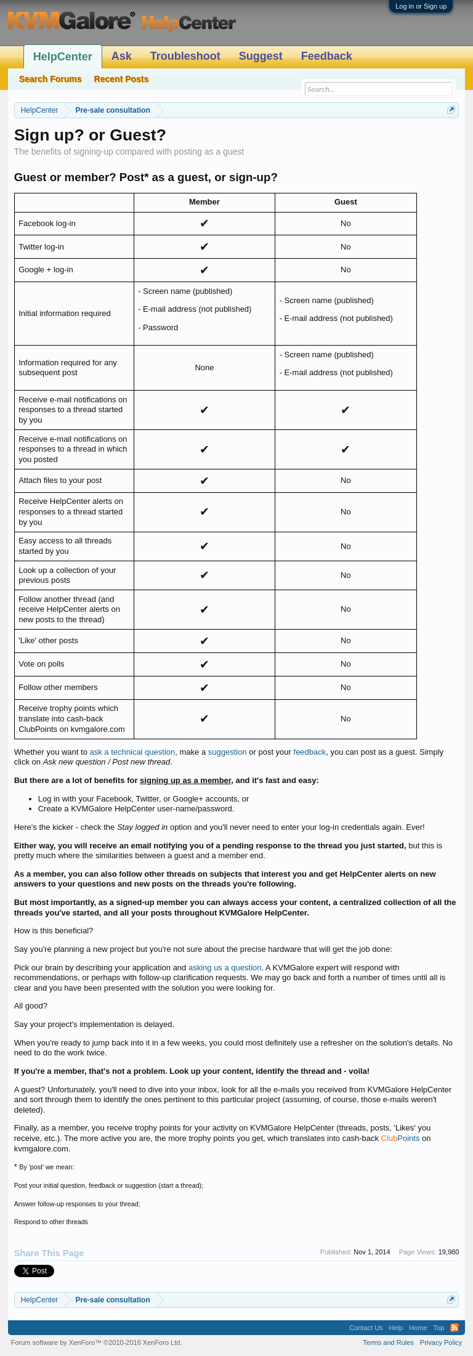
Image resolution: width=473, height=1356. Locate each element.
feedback (310, 752)
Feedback (326, 56)
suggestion (227, 752)
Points (400, 1138)
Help (396, 1327)
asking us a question (225, 967)
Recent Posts (121, 79)
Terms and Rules (388, 1342)
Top (439, 1327)
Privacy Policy (441, 1342)
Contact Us (365, 1327)
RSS (454, 1327)
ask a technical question (133, 752)
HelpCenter (62, 57)
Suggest (261, 56)
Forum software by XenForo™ (96, 1342)
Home (418, 1327)
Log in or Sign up (421, 6)
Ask (121, 56)
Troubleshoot (185, 56)
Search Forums (50, 79)
